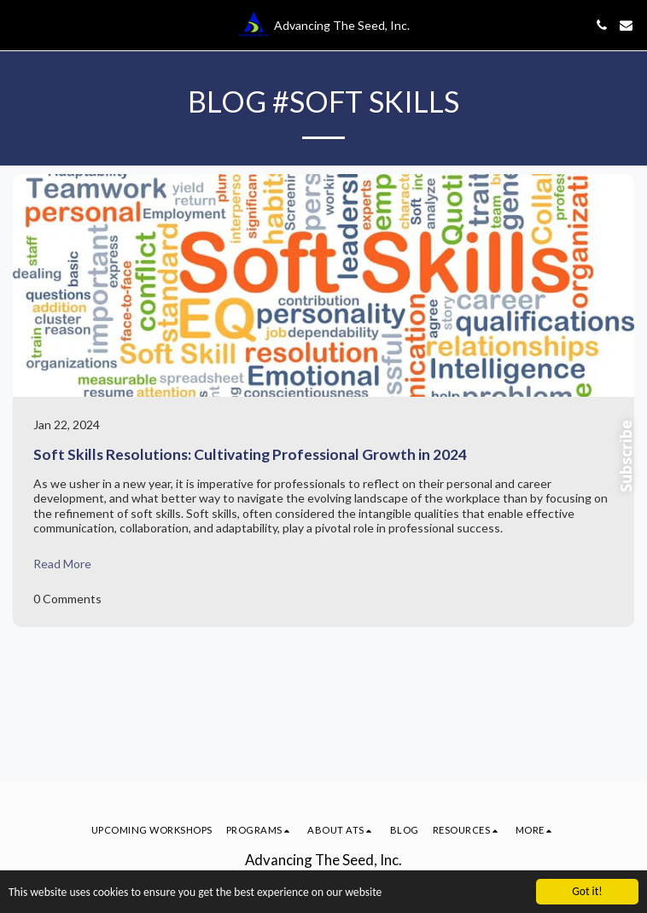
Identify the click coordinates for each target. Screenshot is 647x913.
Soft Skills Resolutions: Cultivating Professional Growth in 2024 (250, 454)
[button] (18, 25)
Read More (62, 563)
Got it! (587, 891)
